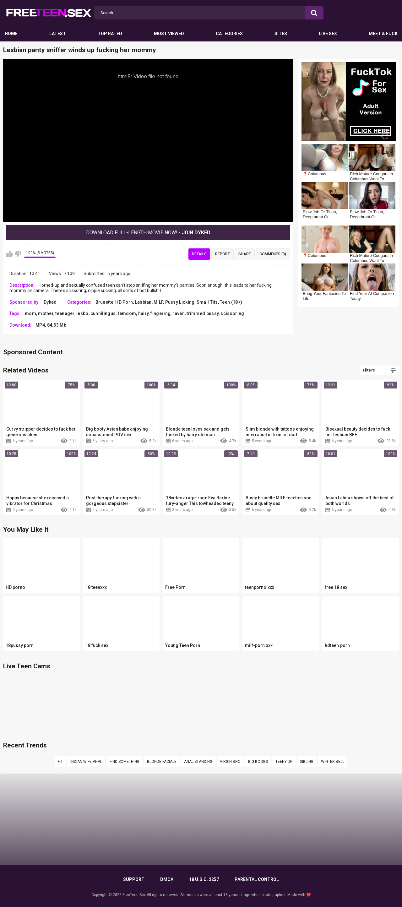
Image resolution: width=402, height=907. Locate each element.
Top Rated (110, 33)
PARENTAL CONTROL (257, 879)
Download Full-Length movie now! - (148, 233)
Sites (280, 33)
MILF (158, 302)
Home (11, 33)
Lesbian (143, 302)
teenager (64, 313)
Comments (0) (272, 254)
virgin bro (230, 761)
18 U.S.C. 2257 (204, 879)
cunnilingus (103, 313)
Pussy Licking (180, 302)
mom (30, 313)
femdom (127, 313)
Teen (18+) (231, 302)
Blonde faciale (162, 761)
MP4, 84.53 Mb (50, 325)
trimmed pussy (203, 313)
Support (133, 879)
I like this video (9, 254)
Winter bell (332, 761)
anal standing (198, 761)
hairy (143, 313)
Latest (57, 33)
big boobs (258, 761)
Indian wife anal (86, 761)
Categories (229, 33)
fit (60, 761)
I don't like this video (17, 254)
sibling (306, 761)
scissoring (232, 313)
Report (222, 254)
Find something (124, 761)
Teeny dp (283, 761)
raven (178, 313)
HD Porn (124, 302)
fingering (160, 313)
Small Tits (207, 302)
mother (45, 313)
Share (244, 254)
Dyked (50, 302)
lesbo (82, 313)
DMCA (166, 879)
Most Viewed (169, 33)
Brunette (104, 302)
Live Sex (328, 33)
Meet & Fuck (383, 33)
